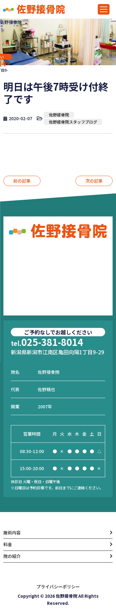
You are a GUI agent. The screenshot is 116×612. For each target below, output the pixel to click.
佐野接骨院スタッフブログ (73, 122)
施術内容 (12, 532)
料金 (7, 544)
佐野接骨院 (59, 115)
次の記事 (94, 181)
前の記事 (22, 181)
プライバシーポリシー (58, 586)
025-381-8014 (47, 341)
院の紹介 (12, 556)
